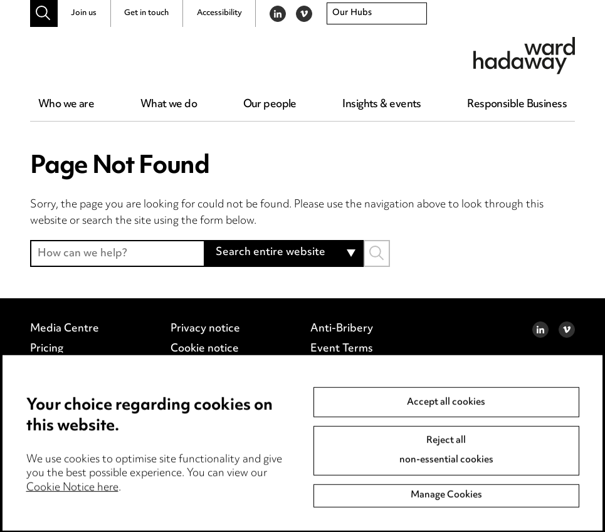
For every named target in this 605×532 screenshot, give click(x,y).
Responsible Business (517, 104)
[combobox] (377, 14)
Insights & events (381, 104)
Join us (84, 13)
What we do (168, 104)
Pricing (46, 349)
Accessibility (219, 13)
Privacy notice (205, 329)
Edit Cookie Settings (221, 369)
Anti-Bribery (341, 329)
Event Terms (341, 349)
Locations (54, 369)
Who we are (66, 104)
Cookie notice (205, 349)
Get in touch (146, 13)
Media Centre (64, 329)
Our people (270, 104)
